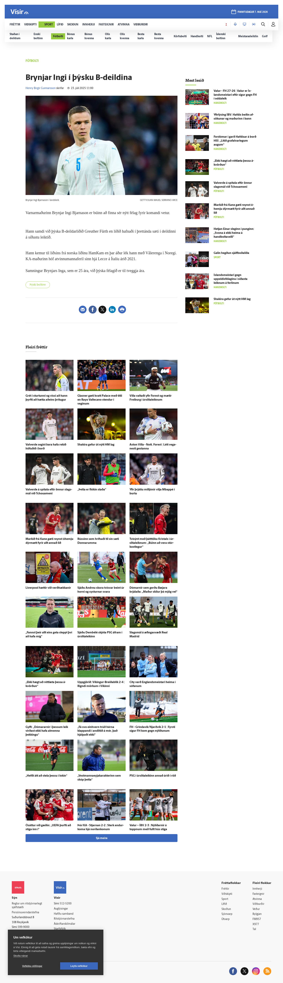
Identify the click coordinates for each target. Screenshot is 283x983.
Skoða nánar (20, 955)
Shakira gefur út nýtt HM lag (95, 444)
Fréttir (225, 888)
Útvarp (225, 919)
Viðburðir (258, 904)
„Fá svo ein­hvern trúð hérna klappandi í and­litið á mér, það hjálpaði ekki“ (97, 731)
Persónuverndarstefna (25, 912)
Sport (224, 899)
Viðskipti (226, 894)
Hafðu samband (63, 913)
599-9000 (23, 927)
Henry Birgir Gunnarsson (41, 88)
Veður (256, 909)
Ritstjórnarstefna (64, 918)
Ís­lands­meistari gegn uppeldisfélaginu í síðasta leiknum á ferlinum (230, 279)
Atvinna (257, 899)
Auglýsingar (61, 908)
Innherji (257, 888)
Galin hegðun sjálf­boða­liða (231, 253)
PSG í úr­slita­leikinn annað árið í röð (153, 775)
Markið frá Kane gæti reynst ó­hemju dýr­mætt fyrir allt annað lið (234, 209)
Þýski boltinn (38, 284)
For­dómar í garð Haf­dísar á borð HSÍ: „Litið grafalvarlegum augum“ (235, 141)
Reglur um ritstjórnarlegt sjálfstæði (27, 905)
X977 (256, 924)
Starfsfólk (60, 928)
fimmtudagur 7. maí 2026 (253, 12)
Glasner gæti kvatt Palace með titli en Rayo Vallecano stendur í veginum (99, 399)
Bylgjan (257, 914)
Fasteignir (258, 894)
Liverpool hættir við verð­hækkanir (48, 588)
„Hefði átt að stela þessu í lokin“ (46, 775)
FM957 (257, 919)
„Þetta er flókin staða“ (91, 489)
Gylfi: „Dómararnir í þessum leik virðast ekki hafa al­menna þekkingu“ (47, 731)
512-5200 (66, 903)
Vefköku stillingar (32, 966)
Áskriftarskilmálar (64, 924)
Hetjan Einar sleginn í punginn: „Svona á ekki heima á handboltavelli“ (234, 233)
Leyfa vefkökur (79, 966)
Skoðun (226, 909)
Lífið (224, 904)
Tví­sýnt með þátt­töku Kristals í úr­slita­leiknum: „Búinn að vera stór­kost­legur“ (152, 543)
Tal (254, 929)
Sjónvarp (226, 914)
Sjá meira (101, 838)
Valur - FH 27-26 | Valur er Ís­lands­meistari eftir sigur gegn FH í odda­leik (235, 95)
